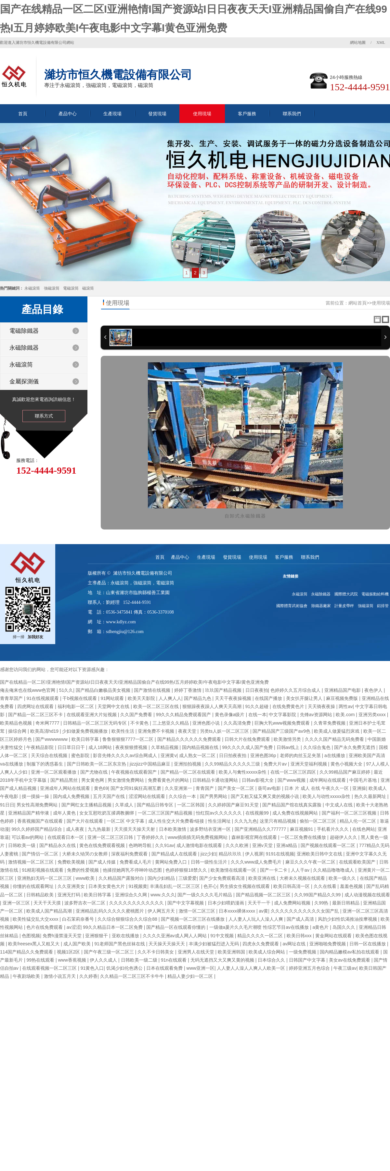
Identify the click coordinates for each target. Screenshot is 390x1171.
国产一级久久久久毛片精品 (205, 894)
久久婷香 (88, 976)
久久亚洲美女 (72, 886)
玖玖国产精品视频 (224, 690)
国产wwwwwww (52, 739)
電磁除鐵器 (24, 331)
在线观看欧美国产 (358, 862)
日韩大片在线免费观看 (248, 739)
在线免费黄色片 (289, 706)
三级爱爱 (187, 878)
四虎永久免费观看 (261, 943)
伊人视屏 (254, 853)
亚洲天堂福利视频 (309, 763)
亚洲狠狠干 (97, 935)
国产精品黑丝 (64, 780)
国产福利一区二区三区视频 (350, 813)
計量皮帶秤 (344, 606)
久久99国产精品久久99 (318, 894)
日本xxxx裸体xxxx (237, 911)
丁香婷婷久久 (151, 837)
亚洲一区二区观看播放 (54, 772)
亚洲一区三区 (17, 902)
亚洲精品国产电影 (343, 690)
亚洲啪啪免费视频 (328, 943)
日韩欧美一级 (22, 845)
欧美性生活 (123, 731)
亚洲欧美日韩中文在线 (320, 853)
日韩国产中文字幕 (308, 960)
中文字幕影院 (283, 714)
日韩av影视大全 (258, 780)
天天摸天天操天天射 (135, 829)
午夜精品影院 (40, 747)
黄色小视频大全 (347, 763)
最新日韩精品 (346, 902)
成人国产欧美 (77, 943)
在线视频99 (257, 813)
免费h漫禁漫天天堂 (63, 935)
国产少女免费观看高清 (222, 878)
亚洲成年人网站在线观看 (65, 788)
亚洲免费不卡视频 (157, 731)
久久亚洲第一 (179, 788)
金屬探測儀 (24, 381)
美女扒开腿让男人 (305, 698)
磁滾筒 (88, 288)
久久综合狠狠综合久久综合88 (128, 919)
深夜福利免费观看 (130, 853)
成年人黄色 (65, 813)
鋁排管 (383, 606)
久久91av (164, 845)
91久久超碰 (257, 706)
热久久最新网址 (370, 796)
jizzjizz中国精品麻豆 (150, 763)
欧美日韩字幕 (86, 739)
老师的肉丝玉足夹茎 (301, 755)
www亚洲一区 (200, 968)
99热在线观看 (40, 960)
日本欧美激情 (173, 829)
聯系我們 (292, 113)
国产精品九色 (198, 698)
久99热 (322, 902)
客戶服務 (247, 113)
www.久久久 (162, 894)
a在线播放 (335, 755)
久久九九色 (245, 821)
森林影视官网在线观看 (254, 837)
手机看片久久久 (333, 829)
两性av (346, 706)
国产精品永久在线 (58, 845)
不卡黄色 (140, 723)
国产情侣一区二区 (40, 853)
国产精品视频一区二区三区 (264, 894)
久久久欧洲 (238, 845)
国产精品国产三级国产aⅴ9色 (282, 731)
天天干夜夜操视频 (234, 698)
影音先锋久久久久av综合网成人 (125, 755)
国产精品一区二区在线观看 (188, 772)
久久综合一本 (183, 796)
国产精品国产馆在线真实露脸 (292, 804)
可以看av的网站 (28, 837)
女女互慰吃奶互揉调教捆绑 (107, 813)
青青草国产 (12, 698)
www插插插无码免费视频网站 (198, 837)
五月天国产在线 (109, 796)
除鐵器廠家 (321, 606)
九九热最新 (100, 829)
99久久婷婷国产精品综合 (37, 829)
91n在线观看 (174, 960)
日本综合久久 (272, 960)
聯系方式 (44, 415)
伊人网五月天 (162, 911)
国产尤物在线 (94, 772)
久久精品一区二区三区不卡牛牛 (132, 976)
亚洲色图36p (263, 755)
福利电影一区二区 (76, 706)
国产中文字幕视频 (186, 902)
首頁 (22, 113)
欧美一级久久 (343, 878)
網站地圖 (358, 42)
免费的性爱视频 (83, 870)
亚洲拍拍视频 (188, 763)
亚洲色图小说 (206, 723)
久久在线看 (326, 886)
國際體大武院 (346, 594)
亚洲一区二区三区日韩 (110, 837)
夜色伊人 (374, 690)
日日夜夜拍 (256, 690)
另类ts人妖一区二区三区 (225, 731)
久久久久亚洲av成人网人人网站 (175, 935)
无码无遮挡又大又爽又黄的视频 (222, 960)
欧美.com (346, 714)
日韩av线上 (289, 747)
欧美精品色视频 (16, 723)
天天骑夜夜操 (322, 706)
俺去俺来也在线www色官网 (28, 690)
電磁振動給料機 (375, 594)
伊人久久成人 (104, 960)
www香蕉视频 (72, 960)
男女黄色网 (93, 780)
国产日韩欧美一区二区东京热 (97, 763)
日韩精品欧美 (40, 894)
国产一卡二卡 (274, 870)
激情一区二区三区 (197, 911)
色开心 (210, 886)
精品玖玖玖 (231, 853)
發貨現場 (157, 113)
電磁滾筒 (71, 288)
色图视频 (31, 935)
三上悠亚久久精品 (171, 723)
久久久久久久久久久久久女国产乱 (305, 911)
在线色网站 (363, 829)
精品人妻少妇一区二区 (190, 976)
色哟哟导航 (141, 845)
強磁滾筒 (51, 288)
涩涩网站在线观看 (147, 796)
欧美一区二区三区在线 (156, 706)
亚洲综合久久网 (131, 894)
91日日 (7, 804)
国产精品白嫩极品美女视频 (104, 690)
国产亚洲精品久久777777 (261, 829)
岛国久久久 (344, 927)
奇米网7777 (47, 723)
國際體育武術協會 (291, 606)
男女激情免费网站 (126, 780)
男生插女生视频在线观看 (245, 886)
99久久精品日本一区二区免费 (113, 927)
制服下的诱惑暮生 (45, 763)
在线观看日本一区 (66, 837)
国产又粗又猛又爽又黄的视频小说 (265, 796)
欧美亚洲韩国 (232, 951)
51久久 (66, 690)
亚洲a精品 (287, 845)
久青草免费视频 (330, 723)
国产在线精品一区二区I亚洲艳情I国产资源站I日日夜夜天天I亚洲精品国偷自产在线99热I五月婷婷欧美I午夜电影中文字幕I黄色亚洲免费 (134, 682)
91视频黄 (138, 886)
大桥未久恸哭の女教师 (85, 853)
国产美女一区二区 (236, 788)
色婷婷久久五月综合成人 (296, 690)
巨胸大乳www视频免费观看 (282, 723)
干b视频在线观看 (80, 698)
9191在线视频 (280, 853)
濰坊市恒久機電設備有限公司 (142, 573)
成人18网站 (100, 747)
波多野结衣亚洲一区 (211, 829)
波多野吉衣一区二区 (85, 902)
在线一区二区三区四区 (293, 772)
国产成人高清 (301, 919)
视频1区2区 (69, 951)
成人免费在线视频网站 (295, 813)
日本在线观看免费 (165, 968)
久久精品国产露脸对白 (121, 878)
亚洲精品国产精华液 (29, 813)
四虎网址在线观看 (36, 706)
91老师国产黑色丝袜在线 (120, 943)
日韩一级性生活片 (209, 862)
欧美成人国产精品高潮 (49, 911)
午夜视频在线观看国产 (134, 772)
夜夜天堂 (188, 731)
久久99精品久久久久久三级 (233, 763)
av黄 (263, 911)
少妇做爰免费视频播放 (85, 731)
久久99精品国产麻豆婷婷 (345, 772)
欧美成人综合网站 (267, 951)
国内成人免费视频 (72, 796)
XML (380, 42)
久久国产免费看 (136, 714)
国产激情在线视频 (153, 690)
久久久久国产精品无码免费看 (335, 739)
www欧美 (86, 878)
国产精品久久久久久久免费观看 (189, 739)
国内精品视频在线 (201, 747)
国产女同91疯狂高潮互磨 (136, 788)
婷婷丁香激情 (188, 690)
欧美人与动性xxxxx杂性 (327, 796)
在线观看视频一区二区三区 (50, 968)
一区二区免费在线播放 (303, 837)
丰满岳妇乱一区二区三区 (175, 886)
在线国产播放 (269, 698)
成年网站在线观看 (328, 780)
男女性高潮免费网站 (38, 804)
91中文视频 (222, 935)
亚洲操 (359, 788)
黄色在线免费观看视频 (102, 845)
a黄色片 (321, 927)
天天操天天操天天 (167, 943)
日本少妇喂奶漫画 (226, 902)
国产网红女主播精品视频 (87, 804)
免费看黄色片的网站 (169, 780)
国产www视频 (292, 780)
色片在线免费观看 (45, 927)
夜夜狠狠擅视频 (132, 747)
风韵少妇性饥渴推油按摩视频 (348, 919)
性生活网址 (220, 821)
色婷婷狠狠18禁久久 (186, 870)
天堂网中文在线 (114, 706)
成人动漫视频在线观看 (367, 894)
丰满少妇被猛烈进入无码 (214, 943)
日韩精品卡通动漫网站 (215, 780)
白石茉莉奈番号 (78, 919)
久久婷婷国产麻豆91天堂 (234, 804)
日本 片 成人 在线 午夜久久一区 (317, 788)
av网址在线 (294, 943)
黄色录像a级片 (230, 714)
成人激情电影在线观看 (199, 845)
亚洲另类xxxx (372, 714)
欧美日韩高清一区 (292, 886)
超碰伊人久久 (344, 837)
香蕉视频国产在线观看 (40, 821)
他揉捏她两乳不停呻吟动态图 (133, 870)
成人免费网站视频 (293, 902)
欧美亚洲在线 (262, 878)
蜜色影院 (81, 755)
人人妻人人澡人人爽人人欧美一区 (251, 968)
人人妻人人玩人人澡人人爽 (256, 919)
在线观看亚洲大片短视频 (92, 714)
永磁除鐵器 (24, 347)
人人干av (301, 870)
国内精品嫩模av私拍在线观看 (350, 951)
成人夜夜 (75, 829)
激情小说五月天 (60, 976)
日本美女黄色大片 (107, 886)
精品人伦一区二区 (358, 821)
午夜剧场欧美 (27, 976)
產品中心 (67, 113)
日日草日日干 (72, 747)
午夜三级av (345, 968)
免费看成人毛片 (136, 862)
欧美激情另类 (288, 739)
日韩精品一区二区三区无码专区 (95, 723)
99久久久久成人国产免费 (248, 747)
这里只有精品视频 (278, 821)
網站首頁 (357, 302)
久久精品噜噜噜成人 (334, 870)
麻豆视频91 (302, 829)
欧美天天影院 (142, 698)
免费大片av (276, 763)
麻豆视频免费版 (342, 698)
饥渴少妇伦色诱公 (125, 968)
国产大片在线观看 (85, 821)
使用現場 (202, 113)
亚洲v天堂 (263, 845)
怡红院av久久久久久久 (219, 813)
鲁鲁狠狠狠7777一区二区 (128, 739)
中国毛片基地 (363, 780)
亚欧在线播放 (126, 935)
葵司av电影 (270, 788)
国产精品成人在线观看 (174, 853)
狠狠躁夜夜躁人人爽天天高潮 (212, 706)
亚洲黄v (168, 755)
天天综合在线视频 (50, 755)
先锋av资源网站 (316, 714)
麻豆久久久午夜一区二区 (311, 862)
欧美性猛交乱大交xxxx (36, 919)
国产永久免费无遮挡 (355, 747)
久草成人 (125, 804)
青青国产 (205, 788)
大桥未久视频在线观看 (303, 878)
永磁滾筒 (32, 288)
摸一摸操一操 (36, 796)
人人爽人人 (170, 698)
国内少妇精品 (162, 878)
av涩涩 (74, 927)
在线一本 (257, 714)
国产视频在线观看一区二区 (329, 845)
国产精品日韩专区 (156, 804)
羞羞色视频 (352, 886)
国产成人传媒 (102, 862)
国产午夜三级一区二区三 (109, 951)
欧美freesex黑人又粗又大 (34, 943)
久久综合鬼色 (317, 747)
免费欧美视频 (72, 862)
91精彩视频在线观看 (43, 870)
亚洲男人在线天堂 (196, 951)
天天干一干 (260, 902)
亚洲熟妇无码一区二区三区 (45, 878)
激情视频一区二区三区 (31, 862)
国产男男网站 (214, 796)
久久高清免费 (238, 723)
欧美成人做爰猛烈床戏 (337, 731)
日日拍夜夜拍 (233, 755)
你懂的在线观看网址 (34, 886)
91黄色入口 (92, 968)
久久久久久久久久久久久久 (137, 902)
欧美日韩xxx (300, 935)
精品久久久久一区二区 (260, 935)
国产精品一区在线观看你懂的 (176, 927)
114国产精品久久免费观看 (27, 951)
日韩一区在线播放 (368, 943)
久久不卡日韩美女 (156, 951)
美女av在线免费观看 (350, 960)
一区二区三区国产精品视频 (166, 813)
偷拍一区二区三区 (318, 821)
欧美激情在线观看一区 (234, 870)
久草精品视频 (165, 747)
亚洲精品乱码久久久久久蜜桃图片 (110, 911)
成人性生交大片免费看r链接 (177, 821)
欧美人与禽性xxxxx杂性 (243, 772)
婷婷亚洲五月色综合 (310, 968)
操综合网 (18, 731)
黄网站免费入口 (171, 862)
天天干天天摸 (47, 902)
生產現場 (112, 113)
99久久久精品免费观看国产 (184, 714)
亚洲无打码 (70, 894)
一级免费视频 (303, 951)
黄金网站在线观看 (334, 935)
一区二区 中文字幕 (126, 821)
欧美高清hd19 (45, 731)
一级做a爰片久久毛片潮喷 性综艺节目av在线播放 (259, 927)
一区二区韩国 (191, 804)
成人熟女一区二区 (198, 755)
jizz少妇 (208, 853)
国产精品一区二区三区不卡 (36, 714)
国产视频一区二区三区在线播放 (193, 919)
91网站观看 (113, 698)
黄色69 (101, 788)
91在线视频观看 (43, 698)
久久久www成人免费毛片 (257, 862)
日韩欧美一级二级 (140, 960)
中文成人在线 (339, 804)
